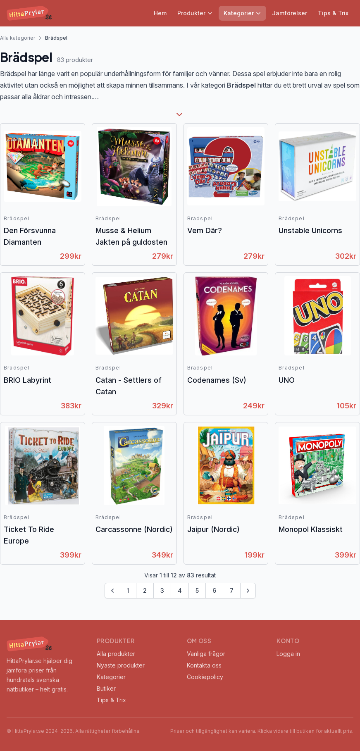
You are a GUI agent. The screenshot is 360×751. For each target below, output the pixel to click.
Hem (160, 13)
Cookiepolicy (205, 676)
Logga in (288, 653)
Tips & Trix (333, 13)
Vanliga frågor (206, 653)
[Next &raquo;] (248, 590)
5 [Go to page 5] (197, 590)
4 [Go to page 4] (180, 590)
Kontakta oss (204, 665)
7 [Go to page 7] (232, 590)
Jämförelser (289, 13)
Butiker (106, 688)
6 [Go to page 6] (214, 590)
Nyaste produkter (121, 665)
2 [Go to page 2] (145, 590)
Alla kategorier (17, 38)
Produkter (195, 13)
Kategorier (242, 13)
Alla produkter (116, 653)
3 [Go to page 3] (162, 590)
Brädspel (17, 218)
